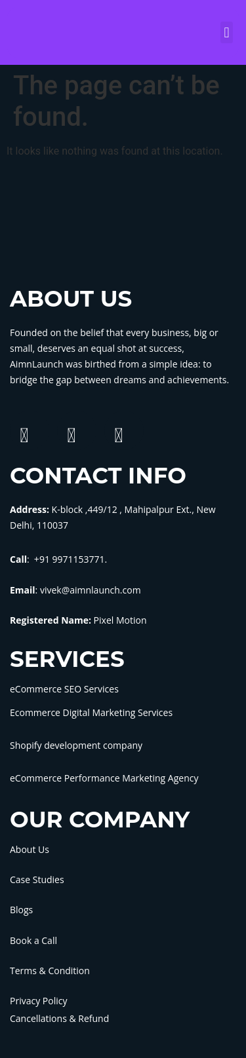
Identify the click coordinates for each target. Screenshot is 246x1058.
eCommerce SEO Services (64, 689)
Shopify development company (76, 745)
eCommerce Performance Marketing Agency (104, 778)
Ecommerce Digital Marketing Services (91, 712)
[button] (226, 32)
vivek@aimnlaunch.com (90, 590)
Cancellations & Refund (59, 1018)
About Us (29, 849)
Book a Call (33, 940)
